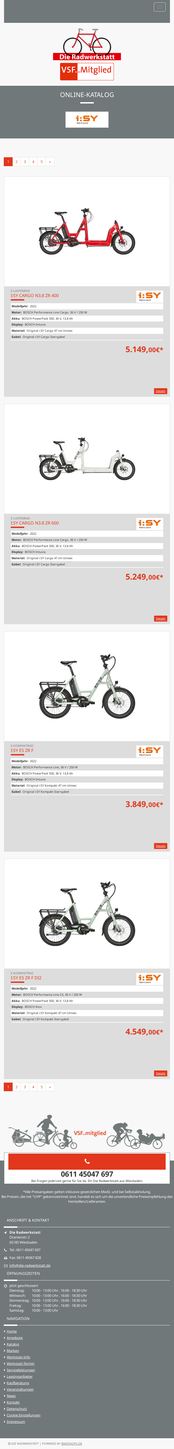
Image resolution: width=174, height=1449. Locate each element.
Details (160, 391)
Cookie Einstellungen (23, 1415)
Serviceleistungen (21, 1370)
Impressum (16, 1421)
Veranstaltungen (20, 1389)
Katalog (13, 1344)
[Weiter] (50, 161)
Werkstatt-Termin (20, 1363)
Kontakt (13, 1402)
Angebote (15, 1337)
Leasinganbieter (20, 1376)
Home (12, 1331)
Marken (13, 1350)
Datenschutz (17, 1408)
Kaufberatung (18, 1382)
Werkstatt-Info (18, 1357)
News (11, 1395)
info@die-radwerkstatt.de (29, 1265)
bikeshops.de (71, 1443)
